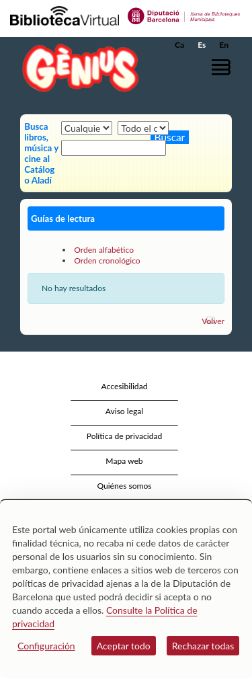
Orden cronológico (107, 260)
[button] (223, 67)
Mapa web (124, 461)
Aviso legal (124, 411)
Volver (213, 321)
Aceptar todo (124, 645)
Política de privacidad (125, 436)
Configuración (46, 645)
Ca (179, 45)
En (223, 45)
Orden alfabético (104, 250)
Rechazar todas (203, 645)
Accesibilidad (124, 386)
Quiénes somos (124, 486)
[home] (77, 67)
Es (202, 45)
